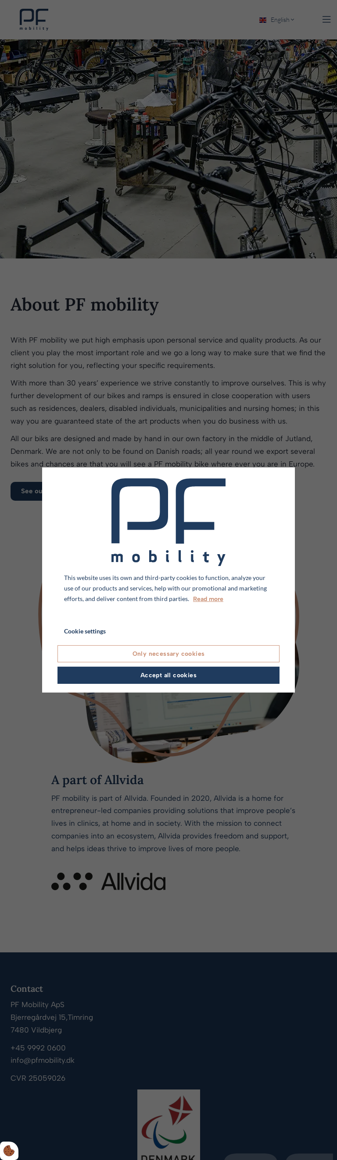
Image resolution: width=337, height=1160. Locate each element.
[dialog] (168, 580)
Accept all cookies (168, 675)
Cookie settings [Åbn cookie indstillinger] (85, 631)
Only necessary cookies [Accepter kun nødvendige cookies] (169, 654)
